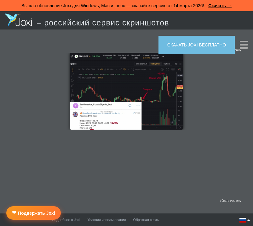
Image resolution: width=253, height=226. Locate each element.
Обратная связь (146, 220)
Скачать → (220, 5)
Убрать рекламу (230, 200)
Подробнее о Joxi (66, 220)
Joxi (18, 19)
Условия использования (106, 220)
